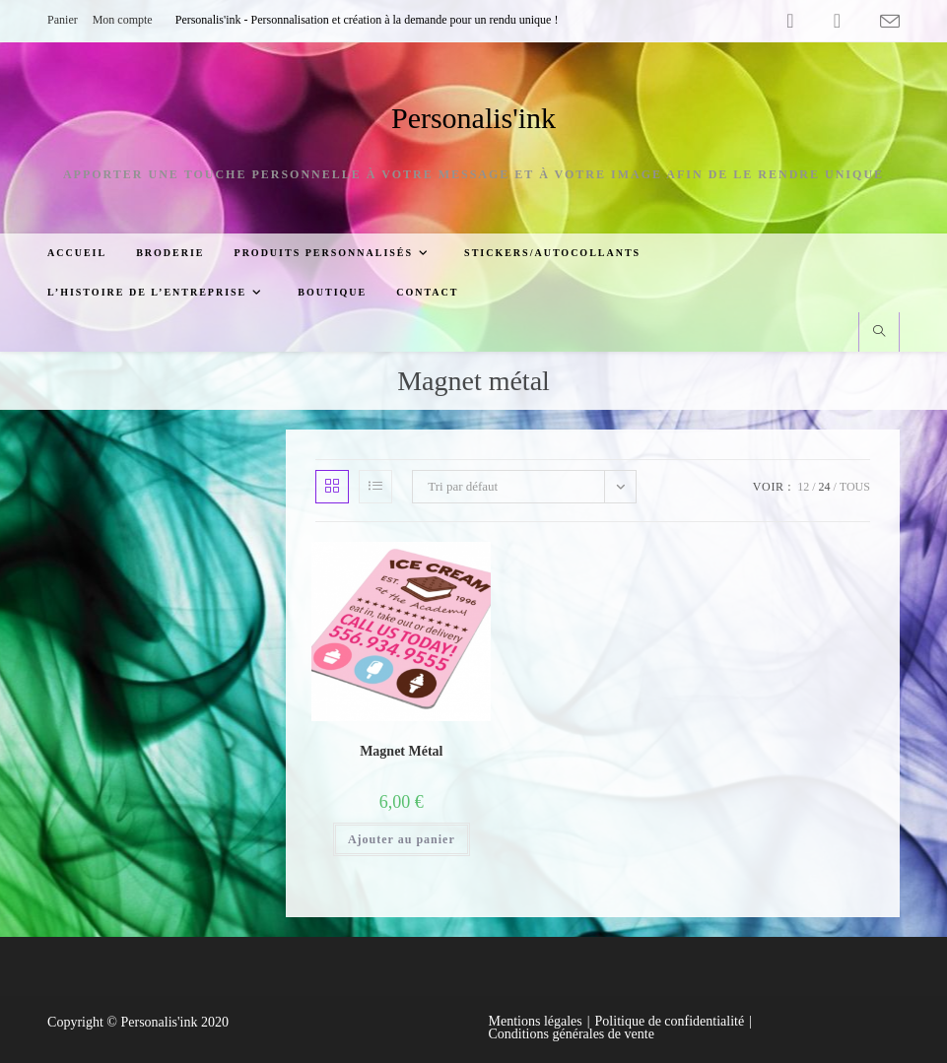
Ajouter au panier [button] (401, 839)
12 (803, 487)
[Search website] (879, 333)
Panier (62, 20)
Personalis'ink (473, 117)
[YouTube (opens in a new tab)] (837, 21)
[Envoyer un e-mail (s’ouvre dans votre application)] (880, 22)
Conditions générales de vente (571, 1034)
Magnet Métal (401, 751)
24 (824, 487)
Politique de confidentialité (670, 1021)
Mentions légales (535, 1021)
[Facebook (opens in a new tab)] (790, 21)
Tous (855, 487)
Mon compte (123, 20)
